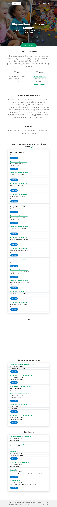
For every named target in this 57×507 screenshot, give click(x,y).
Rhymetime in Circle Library (18, 404)
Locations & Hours (18, 502)
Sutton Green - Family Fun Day (19, 444)
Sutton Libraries (45, 503)
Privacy (27, 502)
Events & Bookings (43, 3)
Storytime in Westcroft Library (19, 462)
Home (9, 502)
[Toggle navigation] (8, 3)
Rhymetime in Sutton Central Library (21, 375)
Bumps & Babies (15, 480)
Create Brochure (13, 504)
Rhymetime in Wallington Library (20, 394)
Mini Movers (14, 451)
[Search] (15, 3)
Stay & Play (13, 470)
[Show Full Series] (32, 147)
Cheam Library (39, 76)
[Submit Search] (20, 3)
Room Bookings (24, 504)
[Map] (28, 338)
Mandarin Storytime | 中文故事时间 (20, 436)
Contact (33, 502)
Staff (39, 502)
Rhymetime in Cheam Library (19, 151)
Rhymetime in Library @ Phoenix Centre (22, 364)
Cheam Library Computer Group (20, 386)
